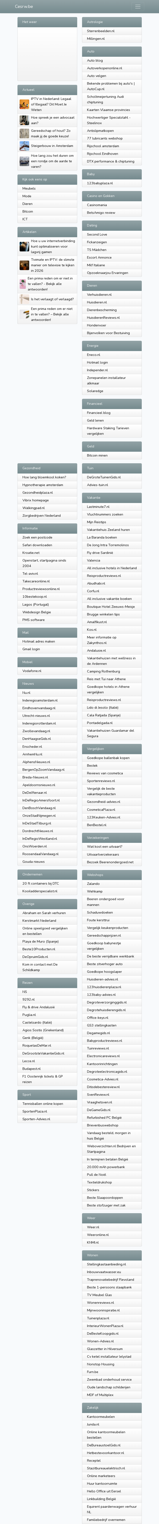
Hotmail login (97, 362)
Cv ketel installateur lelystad (109, 1356)
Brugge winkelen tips (103, 614)
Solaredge (95, 390)
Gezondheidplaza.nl (37, 492)
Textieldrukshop (99, 1182)
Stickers (93, 1190)
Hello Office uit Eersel (104, 1491)
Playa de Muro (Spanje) (40, 941)
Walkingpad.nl (33, 507)
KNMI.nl (93, 1242)
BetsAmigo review (101, 212)
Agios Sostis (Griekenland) (43, 1030)
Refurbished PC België (104, 1117)
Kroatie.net (30, 552)
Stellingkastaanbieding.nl (106, 1264)
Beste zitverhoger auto (105, 964)
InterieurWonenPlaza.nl (105, 1325)
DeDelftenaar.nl (34, 792)
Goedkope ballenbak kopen (108, 757)
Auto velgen (96, 75)
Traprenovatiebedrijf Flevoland (110, 1279)
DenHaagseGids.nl (36, 738)
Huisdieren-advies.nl (102, 979)
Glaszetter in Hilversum (105, 1348)
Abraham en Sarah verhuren (44, 912)
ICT (25, 219)
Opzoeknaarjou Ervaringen (107, 272)
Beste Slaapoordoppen (105, 1197)
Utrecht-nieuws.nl (36, 715)
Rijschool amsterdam (103, 146)
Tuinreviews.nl (98, 1048)
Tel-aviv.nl (30, 573)
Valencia (93, 560)
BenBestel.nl (96, 825)
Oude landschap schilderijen (108, 1387)
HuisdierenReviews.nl (103, 317)
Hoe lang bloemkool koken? (44, 477)
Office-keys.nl (97, 1017)
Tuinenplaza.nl (98, 1318)
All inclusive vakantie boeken (109, 598)
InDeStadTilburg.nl (36, 823)
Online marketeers (101, 1475)
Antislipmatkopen (100, 130)
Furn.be (92, 1371)
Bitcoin (27, 211)
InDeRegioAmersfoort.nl (41, 800)
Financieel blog (98, 412)
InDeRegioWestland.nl (39, 838)
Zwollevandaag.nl (36, 731)
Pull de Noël (96, 1174)
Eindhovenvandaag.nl (38, 708)
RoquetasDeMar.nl (36, 1045)
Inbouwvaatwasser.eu (104, 1271)
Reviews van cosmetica (105, 773)
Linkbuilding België (101, 1498)
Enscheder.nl (32, 746)
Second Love (97, 234)
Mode (26, 196)
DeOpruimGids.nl (35, 956)
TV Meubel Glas (99, 1294)
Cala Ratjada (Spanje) (104, 715)
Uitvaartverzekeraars (103, 854)
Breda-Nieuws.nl (35, 777)
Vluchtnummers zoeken (105, 514)
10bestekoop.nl (34, 596)
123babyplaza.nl (100, 183)
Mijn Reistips (96, 522)
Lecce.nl (28, 1061)
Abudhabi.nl (96, 583)
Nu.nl (26, 692)
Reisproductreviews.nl (104, 575)
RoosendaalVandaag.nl (40, 854)
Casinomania (97, 205)
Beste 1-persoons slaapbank (109, 1287)
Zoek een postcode (37, 537)
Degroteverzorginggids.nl (107, 1002)
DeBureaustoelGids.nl (104, 1445)
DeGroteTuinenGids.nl (104, 477)
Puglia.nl (29, 1014)
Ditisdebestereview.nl (103, 1086)
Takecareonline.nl (36, 581)
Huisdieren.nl (97, 302)
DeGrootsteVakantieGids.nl (43, 1053)
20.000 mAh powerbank (106, 1167)
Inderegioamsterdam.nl (40, 700)
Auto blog (95, 60)
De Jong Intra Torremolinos (108, 545)
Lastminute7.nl (98, 506)
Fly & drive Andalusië (38, 1007)
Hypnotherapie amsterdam (42, 484)
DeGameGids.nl (98, 1109)
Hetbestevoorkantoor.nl (105, 1452)
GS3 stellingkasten (101, 1025)
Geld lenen (95, 420)
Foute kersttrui (98, 920)
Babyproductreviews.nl (104, 1040)
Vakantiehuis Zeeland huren (108, 529)
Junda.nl (93, 1424)
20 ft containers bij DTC (40, 883)
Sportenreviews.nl (101, 780)
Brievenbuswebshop (102, 1125)
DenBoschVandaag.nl (39, 807)
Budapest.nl (31, 1068)
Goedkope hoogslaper (104, 971)
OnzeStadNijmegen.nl (39, 815)
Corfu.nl (93, 591)
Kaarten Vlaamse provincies (108, 109)
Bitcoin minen (97, 455)
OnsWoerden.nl (34, 846)
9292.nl (28, 999)
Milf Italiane (96, 265)
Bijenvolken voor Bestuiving (108, 332)
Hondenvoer (96, 325)
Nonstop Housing (100, 1364)
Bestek (92, 765)
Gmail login (31, 649)
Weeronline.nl (98, 1234)
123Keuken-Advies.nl (103, 817)
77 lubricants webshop (105, 138)
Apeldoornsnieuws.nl (38, 784)
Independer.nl (97, 370)
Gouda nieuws (33, 861)
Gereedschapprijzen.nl (104, 935)
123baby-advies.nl (101, 994)
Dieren (27, 203)
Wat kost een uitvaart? (104, 846)
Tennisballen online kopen (42, 1103)
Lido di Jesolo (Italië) (102, 707)
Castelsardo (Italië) (37, 1022)
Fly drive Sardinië (100, 552)
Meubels (29, 188)
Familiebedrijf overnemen (106, 1519)
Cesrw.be (24, 6)
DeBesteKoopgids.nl (103, 1333)
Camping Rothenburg (103, 671)
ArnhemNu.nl (32, 754)
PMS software (33, 619)
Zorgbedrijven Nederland (41, 515)
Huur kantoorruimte (102, 1483)
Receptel (94, 1460)
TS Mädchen (96, 249)
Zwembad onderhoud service (109, 1379)
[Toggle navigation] (138, 6)
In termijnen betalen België (107, 1159)
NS (24, 991)
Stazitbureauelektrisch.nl (106, 1468)
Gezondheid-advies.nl (103, 801)
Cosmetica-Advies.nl (102, 1079)
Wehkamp (95, 891)
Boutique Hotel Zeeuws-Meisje (111, 606)
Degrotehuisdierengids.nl (106, 1010)
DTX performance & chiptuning (110, 161)
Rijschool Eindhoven (102, 153)
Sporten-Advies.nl (36, 1119)
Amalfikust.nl (97, 622)
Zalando (93, 883)
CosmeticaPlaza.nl (101, 809)
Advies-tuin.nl (97, 484)
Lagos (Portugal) (35, 604)
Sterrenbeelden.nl (101, 31)
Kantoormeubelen (101, 1416)
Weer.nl (93, 1227)
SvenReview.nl (98, 1094)
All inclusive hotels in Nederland (112, 568)
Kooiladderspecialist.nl (39, 891)
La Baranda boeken (102, 537)
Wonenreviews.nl (100, 1302)
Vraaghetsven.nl (99, 1102)
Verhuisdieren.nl (99, 294)
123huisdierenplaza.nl (104, 987)
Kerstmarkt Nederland (39, 920)
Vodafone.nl (31, 670)
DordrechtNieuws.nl (37, 831)
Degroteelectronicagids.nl (107, 1071)
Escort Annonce (99, 257)
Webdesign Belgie (36, 612)
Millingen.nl (96, 38)
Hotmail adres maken (38, 641)
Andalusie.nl (96, 650)
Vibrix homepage (35, 500)
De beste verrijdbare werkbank (110, 956)
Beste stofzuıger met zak (106, 1205)
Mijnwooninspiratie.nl (103, 1310)
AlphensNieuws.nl (36, 761)
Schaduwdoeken (100, 912)
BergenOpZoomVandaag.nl (43, 769)
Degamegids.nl (98, 1033)
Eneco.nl (93, 354)
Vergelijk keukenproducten (107, 927)
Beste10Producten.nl (38, 949)
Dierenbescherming (102, 309)
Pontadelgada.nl (100, 722)
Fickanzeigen (97, 242)
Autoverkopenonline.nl (104, 68)
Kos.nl (92, 629)
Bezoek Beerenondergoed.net (110, 862)
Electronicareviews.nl (103, 1056)
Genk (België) (32, 1037)
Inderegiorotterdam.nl (39, 723)
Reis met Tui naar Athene (106, 679)
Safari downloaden (37, 545)
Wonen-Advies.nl (100, 1341)
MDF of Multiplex (100, 1394)
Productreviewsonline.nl (41, 588)
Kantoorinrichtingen (102, 1063)
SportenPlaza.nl (34, 1111)
